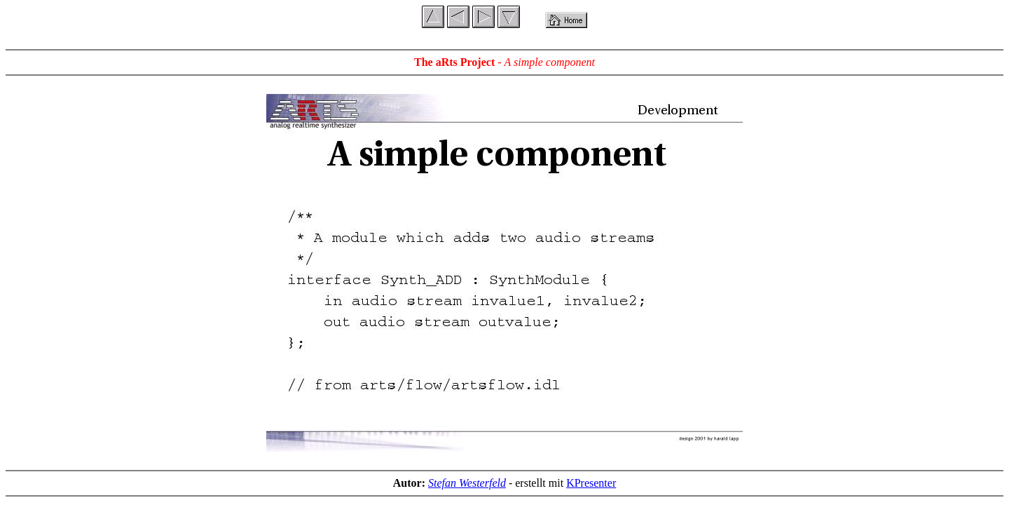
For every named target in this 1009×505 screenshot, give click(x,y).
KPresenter (591, 483)
